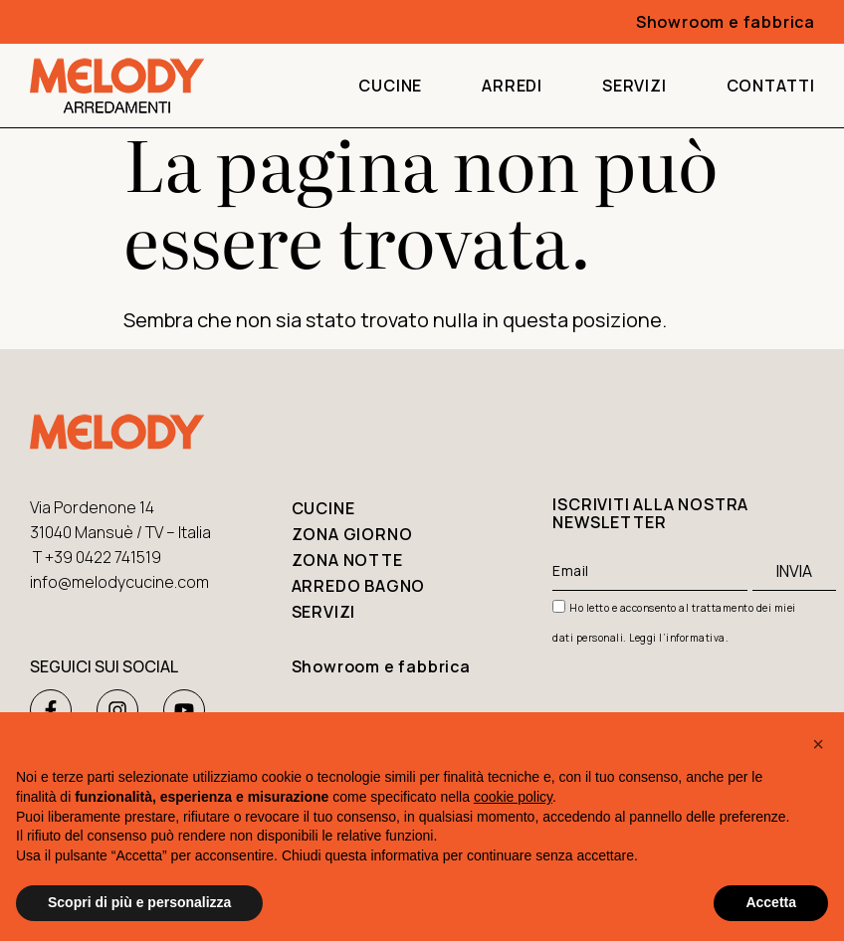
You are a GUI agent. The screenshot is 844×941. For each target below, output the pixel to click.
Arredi (512, 85)
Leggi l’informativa (677, 638)
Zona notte (347, 560)
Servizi (634, 85)
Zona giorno (352, 534)
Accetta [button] (770, 902)
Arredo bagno (359, 586)
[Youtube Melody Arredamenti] (184, 710)
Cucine (390, 85)
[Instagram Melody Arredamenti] (117, 710)
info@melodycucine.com (119, 582)
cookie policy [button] (513, 797)
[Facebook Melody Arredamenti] (51, 710)
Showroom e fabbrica (381, 666)
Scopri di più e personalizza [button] (139, 902)
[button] (818, 744)
